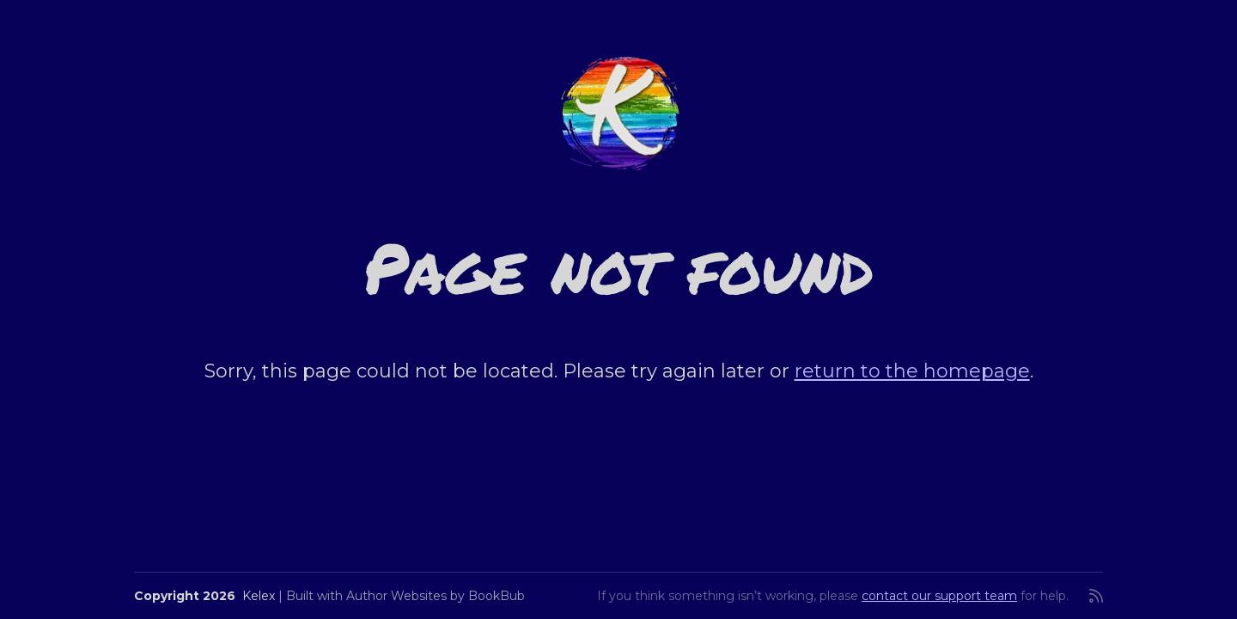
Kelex (258, 596)
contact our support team (939, 596)
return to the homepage (912, 371)
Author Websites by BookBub (435, 596)
